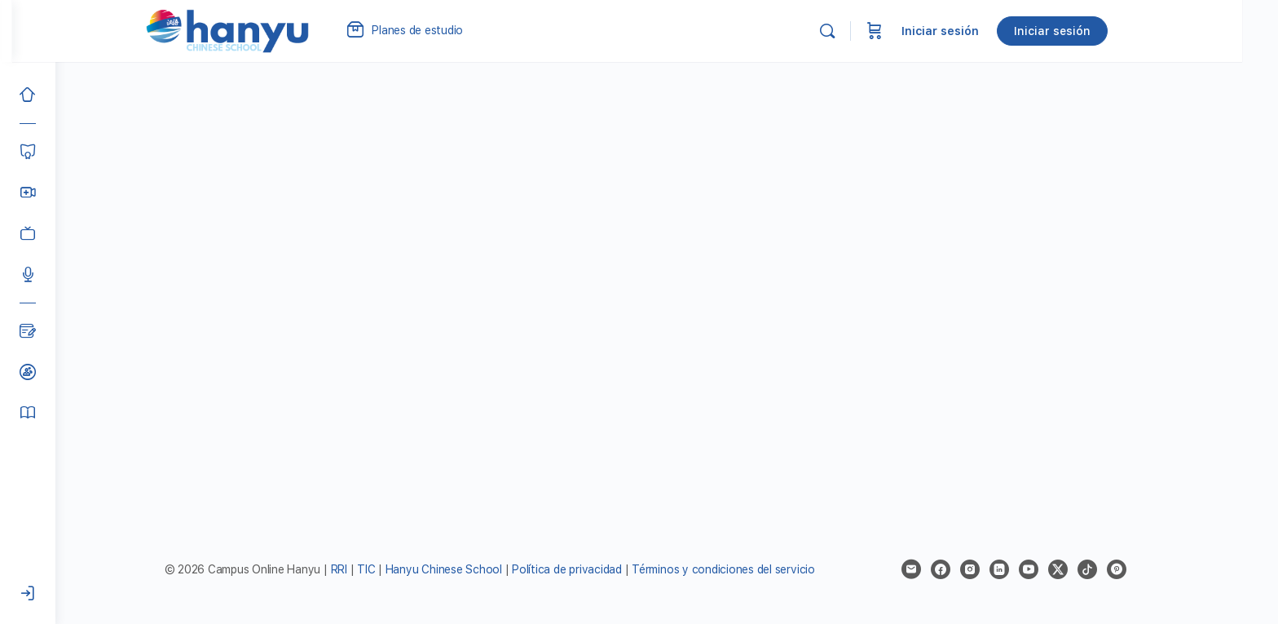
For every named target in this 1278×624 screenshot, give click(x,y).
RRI (360, 569)
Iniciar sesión (980, 31)
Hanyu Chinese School (465, 569)
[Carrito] (914, 31)
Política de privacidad (589, 569)
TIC (389, 569)
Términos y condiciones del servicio (745, 569)
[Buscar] (867, 31)
